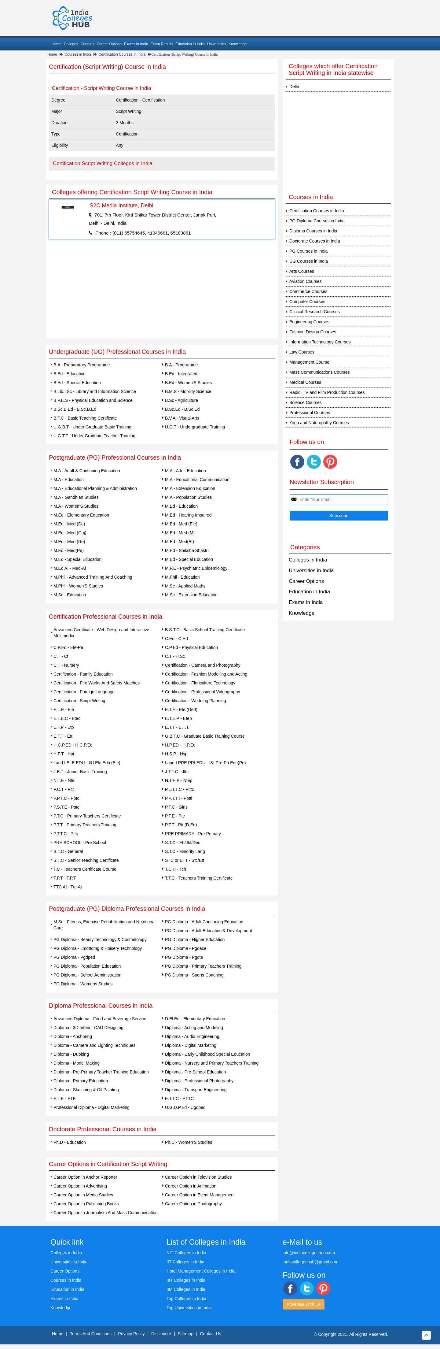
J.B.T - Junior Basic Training (80, 771)
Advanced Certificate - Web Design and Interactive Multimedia (101, 632)
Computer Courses (307, 301)
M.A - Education (68, 479)
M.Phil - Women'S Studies (78, 586)
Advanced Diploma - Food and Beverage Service (99, 1018)
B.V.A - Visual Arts (182, 418)
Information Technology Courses (320, 341)
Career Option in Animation (190, 1186)
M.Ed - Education (181, 506)
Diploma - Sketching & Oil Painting (86, 1089)
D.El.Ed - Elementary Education (195, 1018)
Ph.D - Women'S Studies (188, 1142)
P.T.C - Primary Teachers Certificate (87, 815)
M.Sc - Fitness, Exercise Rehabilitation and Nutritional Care (104, 924)
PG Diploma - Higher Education (195, 939)
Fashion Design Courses (312, 331)
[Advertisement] (162, 292)
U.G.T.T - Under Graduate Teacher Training (94, 435)
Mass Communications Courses (319, 372)
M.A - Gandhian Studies (76, 497)
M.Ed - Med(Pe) (68, 550)
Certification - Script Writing (79, 700)
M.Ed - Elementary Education (81, 515)
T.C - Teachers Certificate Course (84, 869)
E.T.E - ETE (64, 1098)
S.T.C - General (68, 851)
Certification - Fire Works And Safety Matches (96, 682)
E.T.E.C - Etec (66, 718)
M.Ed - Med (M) (180, 532)
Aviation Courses (305, 281)
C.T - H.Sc (175, 656)
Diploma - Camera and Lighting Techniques (94, 1045)
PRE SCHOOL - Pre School (79, 842)
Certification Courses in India (121, 54)
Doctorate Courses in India (314, 241)
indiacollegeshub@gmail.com (310, 1261)
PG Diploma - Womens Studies (82, 983)
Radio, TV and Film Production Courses (327, 392)
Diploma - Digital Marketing (190, 1045)
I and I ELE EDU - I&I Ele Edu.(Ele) (86, 762)
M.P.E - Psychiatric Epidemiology (196, 568)
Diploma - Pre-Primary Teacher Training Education (101, 1071)
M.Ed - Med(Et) (179, 541)
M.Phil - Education (182, 577)
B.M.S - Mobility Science (188, 391)
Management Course (309, 362)
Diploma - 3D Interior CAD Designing (88, 1027)
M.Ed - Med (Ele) (181, 523)
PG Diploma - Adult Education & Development (208, 930)
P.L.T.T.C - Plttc (179, 789)
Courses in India (77, 54)
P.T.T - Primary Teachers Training (84, 824)
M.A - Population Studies (188, 497)
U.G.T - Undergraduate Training (195, 426)
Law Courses (301, 352)
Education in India (190, 44)
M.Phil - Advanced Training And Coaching (92, 577)
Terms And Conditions (91, 1333)
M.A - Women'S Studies (75, 506)
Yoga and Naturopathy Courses (319, 422)
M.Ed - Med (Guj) (69, 532)
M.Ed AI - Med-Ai (69, 568)
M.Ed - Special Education (77, 559)
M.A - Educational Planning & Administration (95, 488)
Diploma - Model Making (76, 1063)
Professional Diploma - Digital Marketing (91, 1107)
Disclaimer (161, 1333)
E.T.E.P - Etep (178, 718)
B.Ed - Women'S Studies (188, 382)
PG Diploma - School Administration (87, 975)
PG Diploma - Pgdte (184, 957)
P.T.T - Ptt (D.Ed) (181, 824)
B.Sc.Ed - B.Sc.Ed (182, 409)
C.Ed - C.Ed (176, 638)
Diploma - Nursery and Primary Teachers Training (211, 1063)
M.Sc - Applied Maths (185, 586)
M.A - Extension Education (190, 488)
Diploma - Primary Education (80, 1080)
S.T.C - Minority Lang (185, 851)
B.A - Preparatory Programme (81, 364)
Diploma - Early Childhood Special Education (207, 1054)
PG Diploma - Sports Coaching (194, 975)
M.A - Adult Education (185, 470)
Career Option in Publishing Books (86, 1203)
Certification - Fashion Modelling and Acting (206, 674)
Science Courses (305, 402)
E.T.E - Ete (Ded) (181, 709)
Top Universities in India (189, 1307)
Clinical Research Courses (314, 311)
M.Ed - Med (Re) (69, 541)
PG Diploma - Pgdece (185, 948)
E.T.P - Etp (63, 727)
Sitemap (185, 1333)
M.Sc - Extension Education (191, 594)
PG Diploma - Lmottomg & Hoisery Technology (97, 948)
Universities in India (311, 570)
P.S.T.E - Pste (66, 807)
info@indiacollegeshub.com (309, 1252)
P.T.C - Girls (176, 807)
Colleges (71, 44)
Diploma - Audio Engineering (192, 1036)
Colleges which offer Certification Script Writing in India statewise (333, 69)
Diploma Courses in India (313, 230)
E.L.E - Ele (63, 709)
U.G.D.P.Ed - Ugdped (185, 1107)
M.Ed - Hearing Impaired (188, 515)
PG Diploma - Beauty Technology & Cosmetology (100, 939)
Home (56, 44)
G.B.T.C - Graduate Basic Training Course (205, 736)
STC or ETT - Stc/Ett (184, 860)
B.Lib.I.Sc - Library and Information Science (94, 391)
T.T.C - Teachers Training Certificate (199, 878)
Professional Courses (309, 412)
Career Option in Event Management (200, 1194)
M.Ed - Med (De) (69, 523)
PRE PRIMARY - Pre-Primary (193, 833)
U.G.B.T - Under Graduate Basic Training (92, 426)
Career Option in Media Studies (83, 1194)
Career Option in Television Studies (198, 1177)
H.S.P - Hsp (176, 753)
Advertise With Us (304, 1304)
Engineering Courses (309, 321)
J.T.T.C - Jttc (177, 771)
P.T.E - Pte (175, 815)
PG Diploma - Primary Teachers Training (203, 966)
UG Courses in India (308, 261)
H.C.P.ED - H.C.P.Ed (73, 745)
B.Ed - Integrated (181, 373)
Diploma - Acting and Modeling (194, 1027)
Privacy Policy (131, 1333)
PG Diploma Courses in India (317, 220)
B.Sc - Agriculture (181, 400)
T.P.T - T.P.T (64, 878)
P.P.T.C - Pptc (66, 798)
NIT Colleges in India (186, 1252)
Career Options (109, 44)
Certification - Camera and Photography (202, 665)
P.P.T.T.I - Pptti (178, 798)
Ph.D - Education (69, 1142)
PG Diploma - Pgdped (74, 957)
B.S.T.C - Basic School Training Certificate (205, 629)
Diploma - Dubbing (71, 1054)
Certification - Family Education (83, 674)
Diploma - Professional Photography (199, 1080)
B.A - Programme (181, 364)
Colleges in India (308, 560)
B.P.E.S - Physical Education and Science (93, 400)
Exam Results (161, 44)
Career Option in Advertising (80, 1186)
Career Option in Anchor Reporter (85, 1177)
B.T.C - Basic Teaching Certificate (85, 418)
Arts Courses (301, 271)
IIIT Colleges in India (186, 1280)
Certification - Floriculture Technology (200, 682)
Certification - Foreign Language (84, 691)
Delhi (294, 86)
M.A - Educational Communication (197, 479)
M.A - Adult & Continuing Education (86, 470)
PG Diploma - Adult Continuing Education (204, 921)
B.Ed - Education (69, 373)
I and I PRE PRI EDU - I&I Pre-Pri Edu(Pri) (205, 762)
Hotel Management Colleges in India (201, 1271)
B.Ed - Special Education (77, 382)
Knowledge (238, 44)
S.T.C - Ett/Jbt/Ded (182, 842)
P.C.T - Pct (63, 789)
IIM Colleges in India (186, 1289)
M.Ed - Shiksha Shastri (186, 550)
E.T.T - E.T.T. (177, 727)
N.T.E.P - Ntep (178, 780)
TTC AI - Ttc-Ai (67, 886)
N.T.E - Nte (63, 780)
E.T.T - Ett (62, 736)
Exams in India (136, 44)
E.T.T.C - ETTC (179, 1098)
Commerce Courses (308, 291)
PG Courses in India (308, 251)
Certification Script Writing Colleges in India (102, 163)
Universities (216, 44)
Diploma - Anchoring (72, 1036)
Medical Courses (305, 382)
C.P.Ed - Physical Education (191, 647)
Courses (87, 44)
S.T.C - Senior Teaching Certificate (86, 860)
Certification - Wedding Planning (195, 700)
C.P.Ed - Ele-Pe (68, 647)
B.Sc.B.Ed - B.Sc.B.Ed (74, 409)
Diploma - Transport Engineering (196, 1089)
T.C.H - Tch (175, 869)
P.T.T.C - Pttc (65, 833)
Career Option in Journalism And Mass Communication (105, 1212)
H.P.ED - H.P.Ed (180, 745)
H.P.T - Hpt (63, 753)
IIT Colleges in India (185, 1261)
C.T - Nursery (66, 665)
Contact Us (210, 1333)
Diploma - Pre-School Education (195, 1071)
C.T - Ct (60, 656)
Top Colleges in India (186, 1298)
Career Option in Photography (193, 1203)
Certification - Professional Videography (202, 691)
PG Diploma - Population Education (87, 966)
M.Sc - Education (69, 594)
